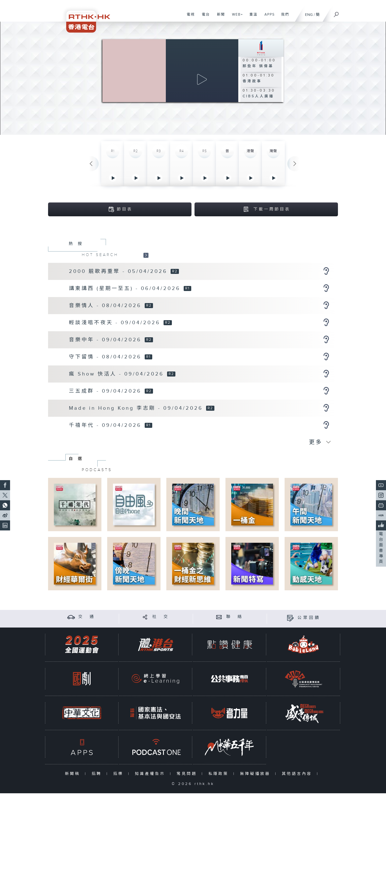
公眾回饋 (309, 618)
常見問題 (188, 774)
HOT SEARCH (100, 255)
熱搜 (78, 244)
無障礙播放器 (256, 774)
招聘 (98, 774)
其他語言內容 (298, 774)
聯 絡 (234, 617)
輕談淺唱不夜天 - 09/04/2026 (116, 323)
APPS (268, 17)
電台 (204, 17)
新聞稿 (73, 774)
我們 (283, 17)
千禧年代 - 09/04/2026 (106, 426)
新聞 (219, 17)
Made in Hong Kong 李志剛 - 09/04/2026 (137, 409)
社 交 (160, 617)
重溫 (251, 17)
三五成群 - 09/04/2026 (106, 392)
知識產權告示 (151, 774)
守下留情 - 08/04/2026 (106, 357)
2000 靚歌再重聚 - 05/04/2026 (119, 272)
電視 (189, 17)
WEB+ (235, 17)
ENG (309, 15)
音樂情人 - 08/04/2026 (106, 306)
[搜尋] (336, 13)
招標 (119, 774)
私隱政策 (219, 774)
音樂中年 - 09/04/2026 (106, 340)
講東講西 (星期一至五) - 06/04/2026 (126, 289)
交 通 (86, 617)
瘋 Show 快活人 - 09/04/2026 (117, 374)
